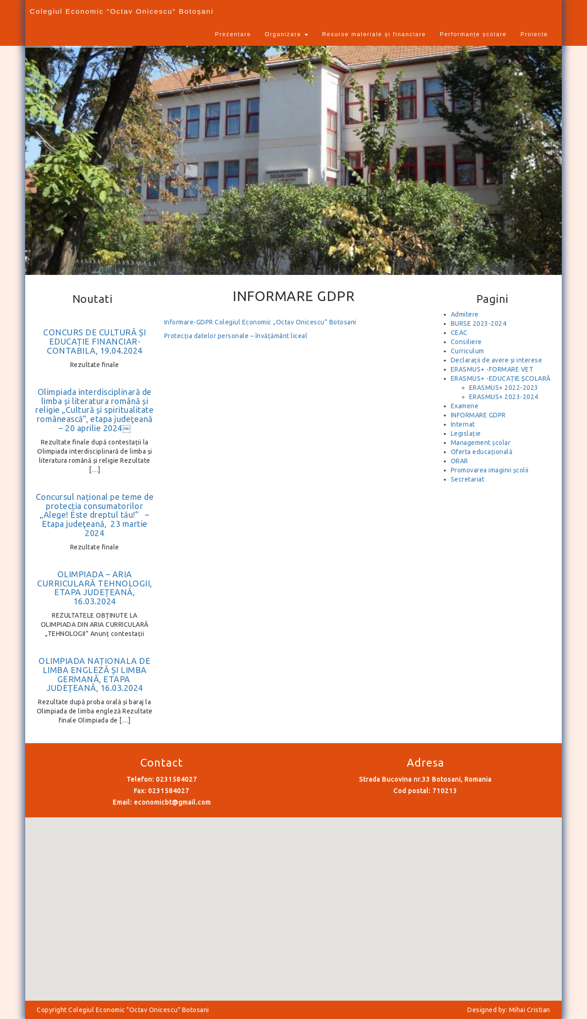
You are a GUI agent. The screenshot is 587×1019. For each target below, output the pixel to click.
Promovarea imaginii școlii (490, 470)
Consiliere (466, 341)
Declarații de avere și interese (497, 360)
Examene (465, 406)
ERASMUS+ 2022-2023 (503, 387)
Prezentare (233, 34)
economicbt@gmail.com (172, 802)
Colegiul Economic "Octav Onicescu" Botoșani (122, 11)
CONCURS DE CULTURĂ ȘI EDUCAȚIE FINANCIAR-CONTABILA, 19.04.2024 (94, 341)
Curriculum (467, 351)
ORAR (459, 461)
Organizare (286, 34)
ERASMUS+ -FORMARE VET (492, 369)
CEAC (459, 332)
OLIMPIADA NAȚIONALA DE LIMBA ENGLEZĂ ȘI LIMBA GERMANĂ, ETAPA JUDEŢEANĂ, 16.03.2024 (94, 674)
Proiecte (534, 34)
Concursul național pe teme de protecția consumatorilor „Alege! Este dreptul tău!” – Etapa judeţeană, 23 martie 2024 (95, 514)
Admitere (465, 314)
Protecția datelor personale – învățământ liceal (236, 336)
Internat (463, 424)
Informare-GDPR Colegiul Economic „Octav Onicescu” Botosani (260, 322)
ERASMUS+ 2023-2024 (503, 396)
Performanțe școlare (473, 34)
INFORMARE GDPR (478, 415)
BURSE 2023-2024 (479, 323)
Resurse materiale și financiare (374, 34)
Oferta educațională (482, 451)
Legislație (466, 433)
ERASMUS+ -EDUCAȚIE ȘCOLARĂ (501, 378)
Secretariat (468, 479)
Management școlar (481, 442)
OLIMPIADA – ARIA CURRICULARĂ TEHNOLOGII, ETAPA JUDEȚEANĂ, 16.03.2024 (94, 588)
